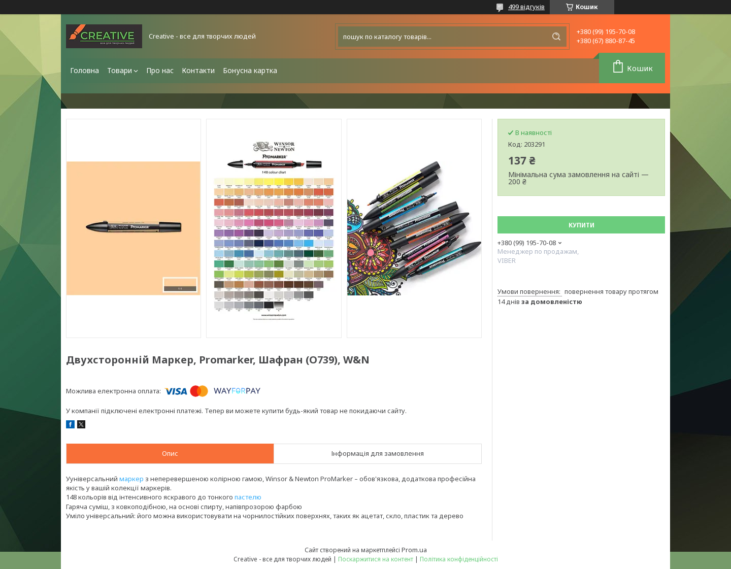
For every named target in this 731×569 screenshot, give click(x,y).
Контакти (198, 70)
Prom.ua (414, 549)
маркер (131, 478)
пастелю (248, 496)
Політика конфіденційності (459, 559)
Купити (581, 225)
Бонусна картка (250, 70)
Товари (119, 70)
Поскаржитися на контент (375, 559)
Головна (84, 70)
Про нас (160, 70)
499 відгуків (526, 6)
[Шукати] (556, 36)
